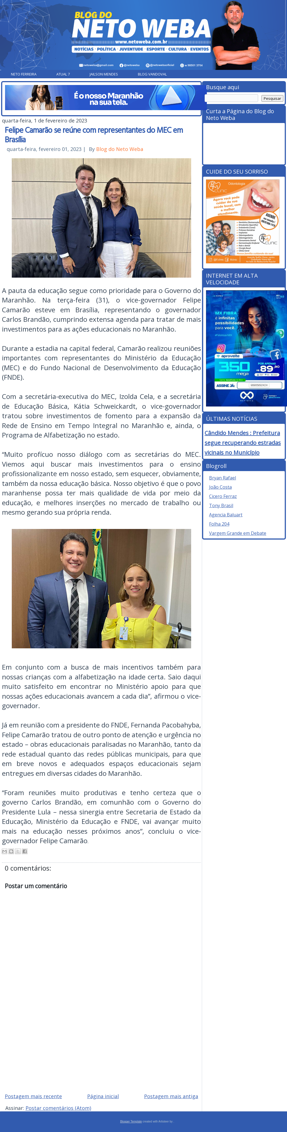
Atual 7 (63, 74)
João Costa (220, 487)
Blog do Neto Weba (119, 149)
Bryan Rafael (222, 478)
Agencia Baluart (225, 515)
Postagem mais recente (33, 1096)
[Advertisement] (101, 1049)
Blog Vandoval (152, 74)
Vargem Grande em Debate (237, 533)
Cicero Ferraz (223, 496)
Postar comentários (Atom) (58, 1108)
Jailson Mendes (104, 74)
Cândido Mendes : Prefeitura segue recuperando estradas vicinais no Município (243, 442)
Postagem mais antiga (171, 1096)
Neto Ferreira (23, 74)
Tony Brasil (221, 505)
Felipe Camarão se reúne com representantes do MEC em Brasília (94, 134)
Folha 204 (219, 524)
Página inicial (103, 1096)
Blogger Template (131, 1121)
